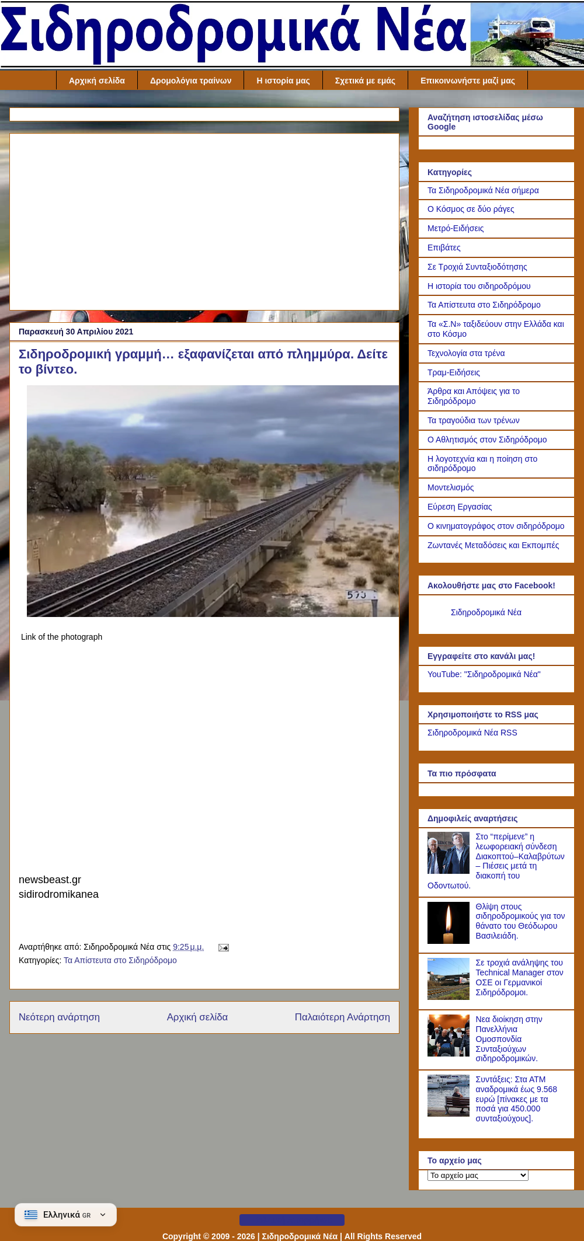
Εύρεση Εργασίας (459, 506)
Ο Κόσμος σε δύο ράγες (471, 209)
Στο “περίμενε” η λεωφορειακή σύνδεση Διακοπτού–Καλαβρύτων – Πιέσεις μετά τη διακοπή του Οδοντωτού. (496, 861)
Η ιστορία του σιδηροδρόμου (479, 286)
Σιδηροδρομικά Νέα (486, 612)
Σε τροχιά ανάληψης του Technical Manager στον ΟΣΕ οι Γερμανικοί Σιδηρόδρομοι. (520, 977)
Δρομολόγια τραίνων (191, 80)
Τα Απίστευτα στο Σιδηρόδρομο (120, 960)
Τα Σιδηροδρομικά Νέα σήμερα (483, 190)
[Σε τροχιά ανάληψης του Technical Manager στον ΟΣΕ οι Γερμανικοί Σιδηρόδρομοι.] (450, 997)
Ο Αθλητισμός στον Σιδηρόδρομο (487, 439)
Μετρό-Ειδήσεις (455, 228)
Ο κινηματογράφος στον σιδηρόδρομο (496, 526)
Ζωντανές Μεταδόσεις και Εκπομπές (493, 545)
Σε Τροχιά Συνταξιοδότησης (477, 266)
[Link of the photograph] (214, 614)
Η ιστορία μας (283, 80)
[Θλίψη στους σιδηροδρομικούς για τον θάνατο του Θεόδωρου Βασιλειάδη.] (450, 941)
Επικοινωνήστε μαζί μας (467, 80)
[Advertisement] (204, 219)
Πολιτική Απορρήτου (292, 1220)
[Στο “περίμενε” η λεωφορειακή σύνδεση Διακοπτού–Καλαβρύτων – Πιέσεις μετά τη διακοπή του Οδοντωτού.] (450, 871)
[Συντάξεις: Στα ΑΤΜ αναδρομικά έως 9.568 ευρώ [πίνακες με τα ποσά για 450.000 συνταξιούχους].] (450, 1113)
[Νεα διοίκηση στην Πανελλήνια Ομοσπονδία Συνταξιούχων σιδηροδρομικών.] (450, 1053)
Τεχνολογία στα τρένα (466, 353)
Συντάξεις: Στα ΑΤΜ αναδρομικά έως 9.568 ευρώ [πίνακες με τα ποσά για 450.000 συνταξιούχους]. (517, 1099)
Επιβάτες (444, 247)
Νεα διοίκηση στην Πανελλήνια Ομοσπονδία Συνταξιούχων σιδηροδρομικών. (509, 1039)
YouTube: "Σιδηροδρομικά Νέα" (484, 674)
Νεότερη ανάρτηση (59, 1017)
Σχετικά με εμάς (365, 80)
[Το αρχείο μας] (478, 1175)
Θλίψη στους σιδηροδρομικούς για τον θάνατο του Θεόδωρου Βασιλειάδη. (520, 921)
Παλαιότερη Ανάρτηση (342, 1017)
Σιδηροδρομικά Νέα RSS (472, 732)
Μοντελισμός (450, 487)
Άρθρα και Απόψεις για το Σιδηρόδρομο (473, 396)
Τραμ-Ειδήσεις (453, 372)
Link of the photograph (61, 637)
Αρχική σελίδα (97, 80)
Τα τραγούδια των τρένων (473, 420)
